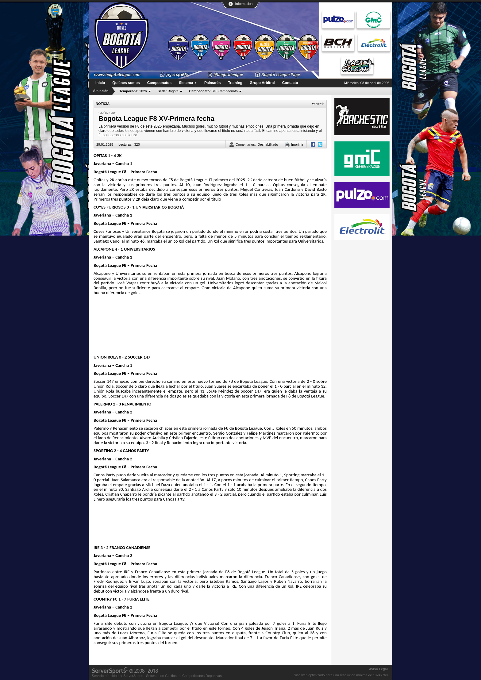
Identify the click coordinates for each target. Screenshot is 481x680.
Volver (316, 104)
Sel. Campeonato (213, 91)
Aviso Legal (378, 669)
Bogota (168, 91)
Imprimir (297, 144)
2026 (133, 91)
